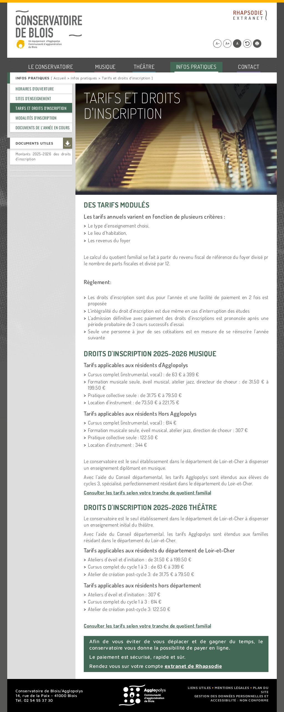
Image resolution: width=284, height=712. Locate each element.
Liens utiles (199, 688)
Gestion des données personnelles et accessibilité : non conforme (231, 698)
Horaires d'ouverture (35, 89)
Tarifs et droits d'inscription (41, 108)
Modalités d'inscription (36, 118)
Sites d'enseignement (33, 98)
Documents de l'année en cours (43, 127)
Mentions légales (232, 688)
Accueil (60, 78)
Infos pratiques (84, 78)
